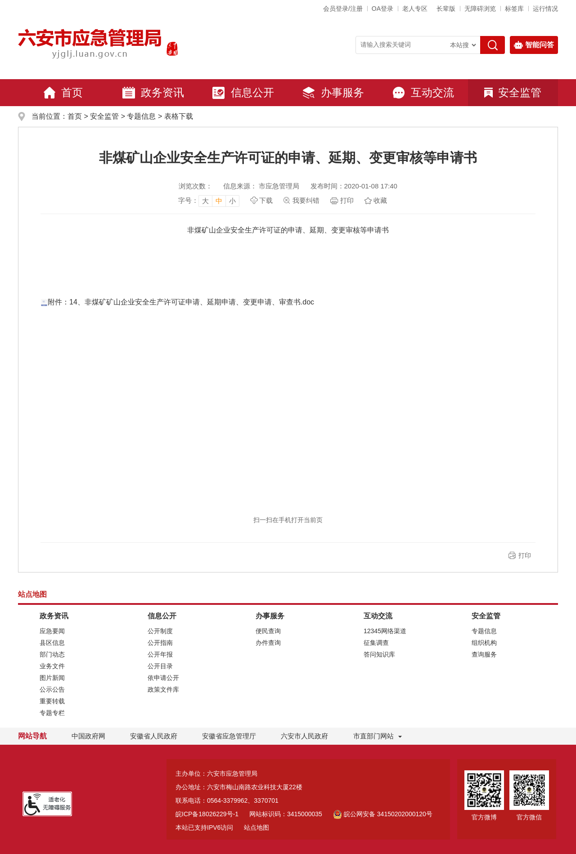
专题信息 (141, 116)
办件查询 (268, 642)
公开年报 (160, 654)
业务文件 (52, 666)
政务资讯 (153, 92)
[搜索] (492, 45)
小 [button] (232, 201)
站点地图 (256, 827)
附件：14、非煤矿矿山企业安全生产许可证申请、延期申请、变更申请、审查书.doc (177, 302)
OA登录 (382, 8)
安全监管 (512, 92)
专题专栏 (52, 712)
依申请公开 (163, 677)
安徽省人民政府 (153, 736)
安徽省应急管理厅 (229, 736)
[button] (445, 8)
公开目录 (160, 666)
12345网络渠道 (385, 631)
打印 (347, 200)
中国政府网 (88, 736)
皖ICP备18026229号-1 (207, 814)
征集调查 (376, 642)
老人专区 (415, 8)
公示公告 (52, 689)
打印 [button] (524, 555)
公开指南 (160, 642)
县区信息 (52, 642)
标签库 (514, 8)
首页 (63, 92)
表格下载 (178, 116)
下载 (266, 200)
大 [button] (205, 201)
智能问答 (534, 45)
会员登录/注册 (343, 8)
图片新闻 (52, 677)
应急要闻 (52, 631)
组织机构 (484, 642)
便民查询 (268, 631)
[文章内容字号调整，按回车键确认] (208, 200)
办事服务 (333, 92)
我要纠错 (306, 200)
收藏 (380, 200)
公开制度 (160, 631)
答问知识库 (379, 654)
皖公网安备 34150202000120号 (382, 814)
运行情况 (545, 8)
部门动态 (52, 654)
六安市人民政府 (304, 736)
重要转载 (52, 701)
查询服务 (484, 654)
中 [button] (219, 201)
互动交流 (423, 92)
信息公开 (243, 92)
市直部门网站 (377, 736)
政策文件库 (163, 689)
